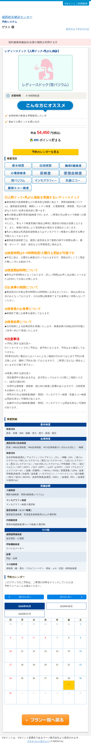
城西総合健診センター (17, 17)
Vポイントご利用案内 (76, 3)
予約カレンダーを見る (45, 151)
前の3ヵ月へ (25, 597)
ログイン (70, 28)
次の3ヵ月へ (66, 597)
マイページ (83, 28)
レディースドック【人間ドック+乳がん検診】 (32, 51)
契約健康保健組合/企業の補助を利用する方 (32, 42)
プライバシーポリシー (38, 741)
